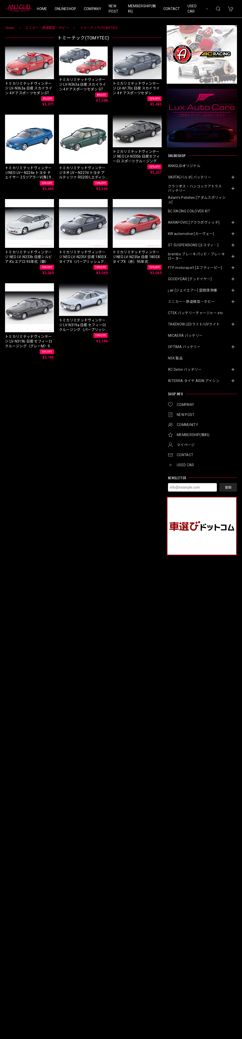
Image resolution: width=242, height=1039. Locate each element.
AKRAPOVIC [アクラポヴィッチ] (193, 222)
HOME (42, 9)
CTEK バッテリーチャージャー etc (195, 313)
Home (9, 28)
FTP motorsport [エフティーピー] (195, 268)
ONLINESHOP (65, 9)
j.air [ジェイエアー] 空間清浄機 (192, 290)
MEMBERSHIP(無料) (142, 8)
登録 (228, 487)
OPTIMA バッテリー (184, 347)
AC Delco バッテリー (185, 369)
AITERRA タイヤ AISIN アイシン (193, 381)
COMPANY (92, 9)
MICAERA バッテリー (185, 336)
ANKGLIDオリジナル (184, 166)
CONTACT (171, 9)
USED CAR (192, 8)
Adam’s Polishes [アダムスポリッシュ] (197, 200)
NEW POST (113, 8)
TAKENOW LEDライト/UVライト (194, 324)
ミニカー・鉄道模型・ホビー (191, 302)
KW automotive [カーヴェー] (191, 234)
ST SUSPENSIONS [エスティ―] (193, 245)
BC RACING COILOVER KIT (189, 211)
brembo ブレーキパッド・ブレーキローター (196, 256)
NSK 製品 (175, 358)
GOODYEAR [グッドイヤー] (190, 279)
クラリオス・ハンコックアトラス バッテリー (196, 188)
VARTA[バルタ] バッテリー (189, 177)
